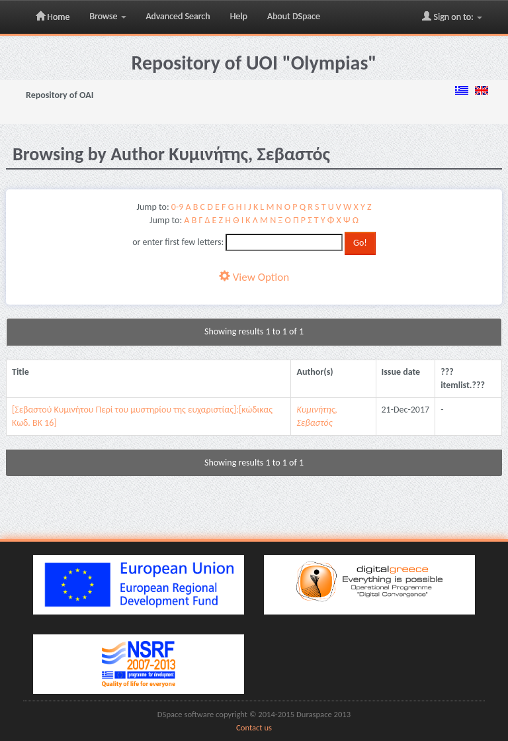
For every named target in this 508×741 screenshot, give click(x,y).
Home (52, 17)
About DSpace (293, 16)
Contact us (254, 727)
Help (238, 16)
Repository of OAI (59, 95)
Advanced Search (178, 16)
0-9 (177, 207)
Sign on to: (452, 17)
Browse (107, 16)
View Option (254, 277)
